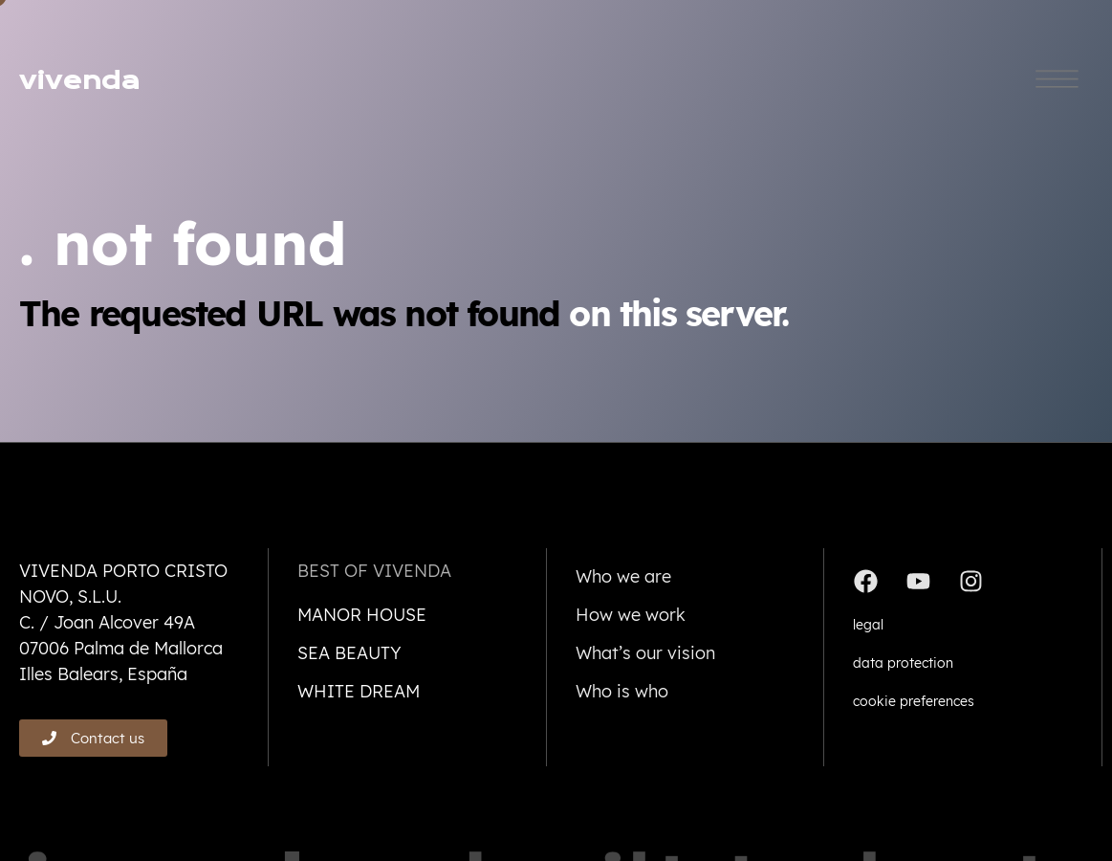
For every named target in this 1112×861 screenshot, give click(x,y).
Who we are (623, 576)
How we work (631, 615)
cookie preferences (913, 701)
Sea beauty (349, 653)
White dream (358, 691)
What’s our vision (645, 653)
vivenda (79, 81)
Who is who (622, 691)
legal (868, 624)
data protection (903, 663)
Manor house (361, 615)
